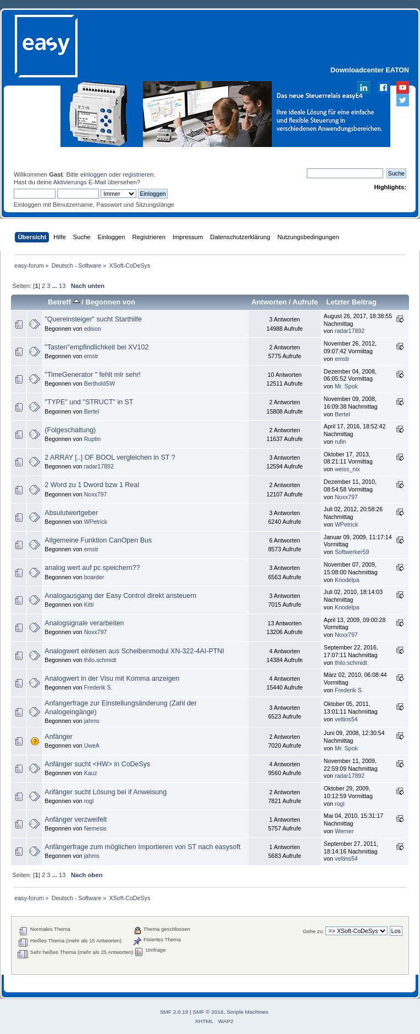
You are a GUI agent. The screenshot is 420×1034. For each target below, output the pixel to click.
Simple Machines (247, 1012)
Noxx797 (95, 494)
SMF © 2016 (208, 1012)
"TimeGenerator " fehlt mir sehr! (93, 374)
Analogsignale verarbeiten (84, 623)
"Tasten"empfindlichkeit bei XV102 (96, 347)
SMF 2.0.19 (174, 1012)
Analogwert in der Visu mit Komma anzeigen (112, 678)
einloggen (93, 174)
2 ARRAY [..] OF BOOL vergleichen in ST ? (110, 457)
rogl (89, 801)
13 (62, 285)
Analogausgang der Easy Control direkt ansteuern (120, 596)
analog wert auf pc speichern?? (92, 568)
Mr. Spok (346, 386)
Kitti (89, 604)
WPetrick (95, 521)
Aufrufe (305, 302)
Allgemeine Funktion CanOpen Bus (98, 540)
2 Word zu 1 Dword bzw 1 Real (92, 485)
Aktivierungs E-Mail (79, 182)
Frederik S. (98, 687)
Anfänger (59, 737)
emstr (91, 356)
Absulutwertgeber (71, 513)
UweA (92, 745)
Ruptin (92, 439)
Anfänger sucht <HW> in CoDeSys (97, 764)
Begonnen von (110, 302)
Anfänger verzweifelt (76, 819)
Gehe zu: (313, 931)
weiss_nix (347, 469)
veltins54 (346, 719)
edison (92, 328)
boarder (94, 577)
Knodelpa (347, 580)
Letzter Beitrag (351, 302)
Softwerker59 (352, 552)
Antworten (268, 302)
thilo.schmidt (100, 660)
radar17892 (349, 330)
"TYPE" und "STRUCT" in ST (89, 402)
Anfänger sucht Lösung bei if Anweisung (106, 792)
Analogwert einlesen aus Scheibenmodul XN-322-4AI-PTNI (134, 651)
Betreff (64, 302)
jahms (92, 720)
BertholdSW (99, 383)
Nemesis (95, 828)
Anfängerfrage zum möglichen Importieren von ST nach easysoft (142, 847)
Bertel (92, 411)
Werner (344, 831)
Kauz (90, 773)
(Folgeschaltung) (70, 430)
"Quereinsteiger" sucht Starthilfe (93, 319)
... (55, 285)
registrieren (138, 174)
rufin (340, 441)
